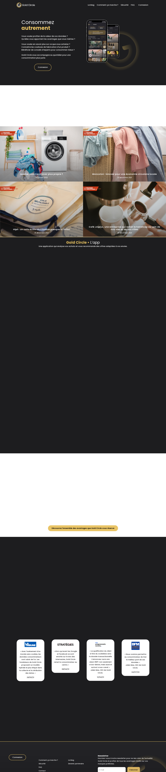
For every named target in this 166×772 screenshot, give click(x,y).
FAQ (133, 5)
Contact (42, 771)
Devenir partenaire (76, 764)
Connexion (143, 5)
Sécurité (124, 5)
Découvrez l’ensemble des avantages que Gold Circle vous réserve (83, 528)
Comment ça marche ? (107, 5)
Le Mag (91, 5)
